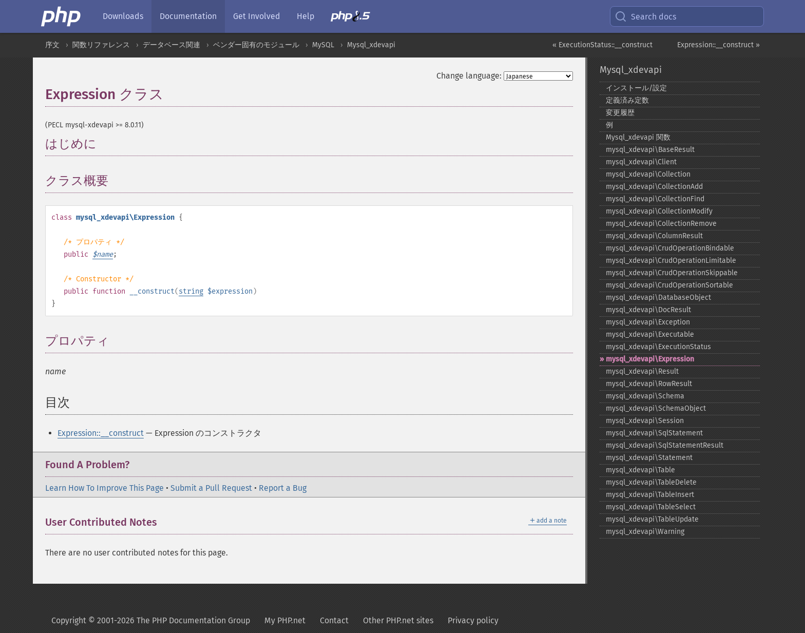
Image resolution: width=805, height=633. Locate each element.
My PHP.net (284, 620)
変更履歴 (620, 112)
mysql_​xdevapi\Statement (649, 457)
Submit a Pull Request (211, 488)
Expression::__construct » (718, 45)
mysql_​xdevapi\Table (640, 470)
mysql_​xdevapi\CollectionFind (655, 199)
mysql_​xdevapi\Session (645, 420)
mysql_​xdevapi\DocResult (648, 309)
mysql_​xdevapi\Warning (645, 531)
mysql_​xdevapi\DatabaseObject (658, 297)
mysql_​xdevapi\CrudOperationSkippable (672, 272)
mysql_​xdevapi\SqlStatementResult (664, 445)
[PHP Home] (61, 16)
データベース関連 (171, 45)
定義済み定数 (627, 100)
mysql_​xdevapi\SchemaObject (656, 408)
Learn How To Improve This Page (104, 488)
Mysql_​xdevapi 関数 (638, 137)
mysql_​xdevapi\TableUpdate (652, 519)
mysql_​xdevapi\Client (641, 162)
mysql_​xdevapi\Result (642, 371)
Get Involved (256, 16)
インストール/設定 (636, 88)
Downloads (123, 16)
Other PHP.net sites (398, 620)
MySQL (323, 45)
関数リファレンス (101, 45)
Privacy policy (473, 620)
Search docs (645, 16)
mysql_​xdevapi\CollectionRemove (661, 223)
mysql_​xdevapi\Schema (645, 396)
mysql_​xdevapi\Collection (648, 174)
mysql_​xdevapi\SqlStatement (654, 433)
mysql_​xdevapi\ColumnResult (654, 236)
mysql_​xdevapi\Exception (648, 322)
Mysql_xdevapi (371, 45)
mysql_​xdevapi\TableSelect (651, 507)
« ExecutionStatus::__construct (602, 45)
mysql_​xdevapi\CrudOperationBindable (670, 248)
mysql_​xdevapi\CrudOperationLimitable (671, 260)
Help (305, 16)
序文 (52, 45)
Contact (334, 620)
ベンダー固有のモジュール (256, 45)
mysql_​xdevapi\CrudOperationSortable (669, 285)
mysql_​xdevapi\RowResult (649, 383)
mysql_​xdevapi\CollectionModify (659, 211)
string (191, 291)
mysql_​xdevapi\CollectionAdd (654, 186)
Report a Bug (282, 488)
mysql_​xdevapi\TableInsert (650, 494)
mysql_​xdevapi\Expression (650, 359)
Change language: (469, 76)
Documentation (188, 16)
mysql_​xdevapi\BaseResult (650, 149)
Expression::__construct (100, 433)
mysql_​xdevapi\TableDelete (651, 482)
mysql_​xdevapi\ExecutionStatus (658, 346)
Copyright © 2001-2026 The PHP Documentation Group (150, 620)
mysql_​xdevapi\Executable (650, 334)
